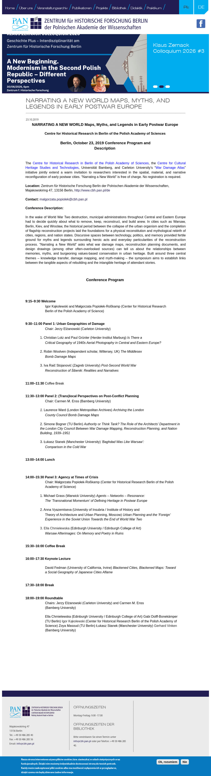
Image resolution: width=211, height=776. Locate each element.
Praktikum (154, 8)
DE (201, 7)
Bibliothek (119, 8)
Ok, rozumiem (167, 762)
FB (201, 24)
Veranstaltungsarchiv (52, 8)
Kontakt (10, 19)
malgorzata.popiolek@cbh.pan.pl (63, 199)
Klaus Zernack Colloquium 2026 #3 (178, 48)
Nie (185, 762)
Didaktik (136, 8)
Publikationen (81, 8)
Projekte (102, 8)
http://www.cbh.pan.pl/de (92, 190)
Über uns (26, 8)
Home (10, 8)
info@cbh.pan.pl (25, 744)
